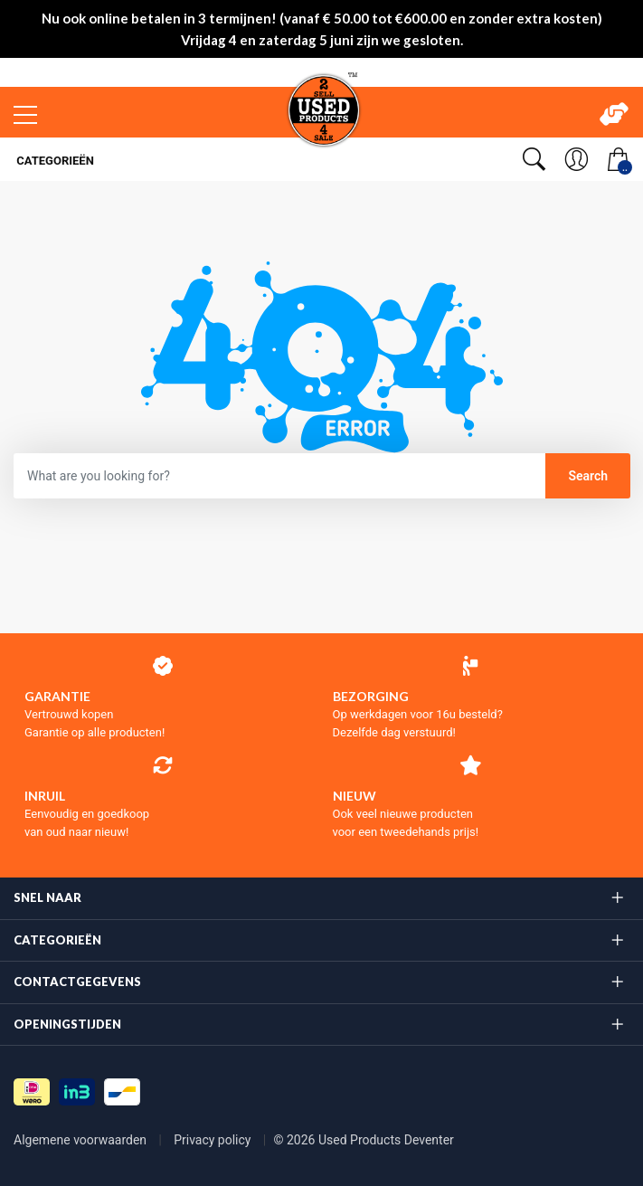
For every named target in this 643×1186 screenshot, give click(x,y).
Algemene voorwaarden (82, 1140)
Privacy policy (214, 1140)
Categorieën (54, 160)
